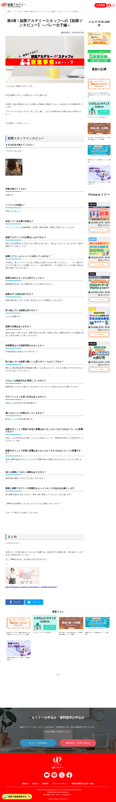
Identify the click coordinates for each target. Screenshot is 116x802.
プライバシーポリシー (60, 783)
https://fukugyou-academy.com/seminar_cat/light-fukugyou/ (31, 587)
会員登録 (100, 5)
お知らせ (35, 783)
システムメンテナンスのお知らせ (98, 118)
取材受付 (45, 783)
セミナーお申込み (38, 743)
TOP (9, 11)
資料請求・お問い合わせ (77, 743)
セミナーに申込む (99, 232)
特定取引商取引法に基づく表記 (83, 783)
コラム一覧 (17, 11)
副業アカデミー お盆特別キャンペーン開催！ (99, 162)
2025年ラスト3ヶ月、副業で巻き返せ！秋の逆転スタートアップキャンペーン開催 (98, 95)
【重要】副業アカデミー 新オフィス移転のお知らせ (99, 184)
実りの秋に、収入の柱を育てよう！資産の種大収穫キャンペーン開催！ (98, 139)
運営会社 (25, 783)
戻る (58, 677)
